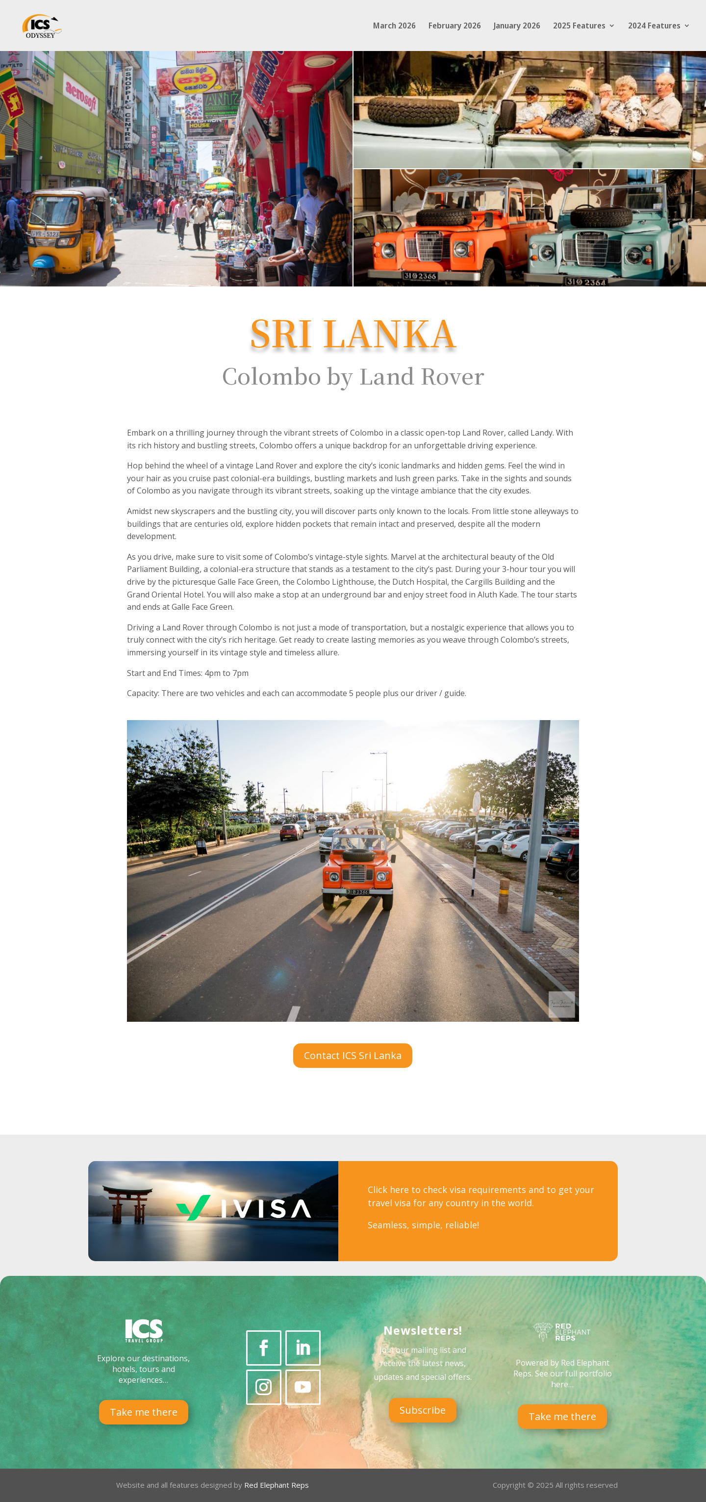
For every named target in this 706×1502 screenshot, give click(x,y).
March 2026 (394, 26)
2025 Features (579, 26)
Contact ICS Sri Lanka (353, 1055)
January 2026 (517, 26)
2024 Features (654, 26)
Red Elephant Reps (277, 1485)
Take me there (143, 1412)
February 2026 (455, 26)
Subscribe (423, 1410)
